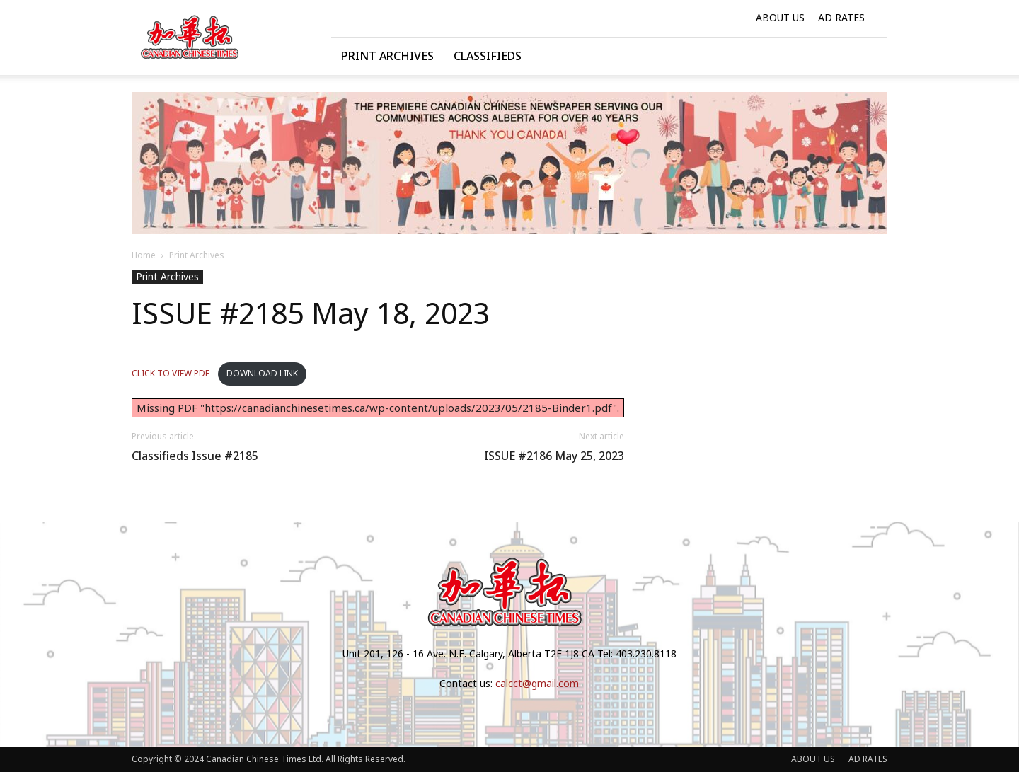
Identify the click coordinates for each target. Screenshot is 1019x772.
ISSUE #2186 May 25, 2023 (554, 456)
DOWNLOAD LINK (262, 373)
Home (144, 255)
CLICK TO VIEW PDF (172, 373)
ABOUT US (780, 17)
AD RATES (841, 17)
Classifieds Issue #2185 (195, 456)
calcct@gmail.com (537, 683)
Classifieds (488, 56)
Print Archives (387, 56)
